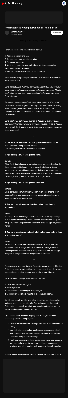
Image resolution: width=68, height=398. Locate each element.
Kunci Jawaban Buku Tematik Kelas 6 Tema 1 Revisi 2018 (36, 354)
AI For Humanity (12, 3)
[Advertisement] (34, 17)
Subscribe (57, 33)
